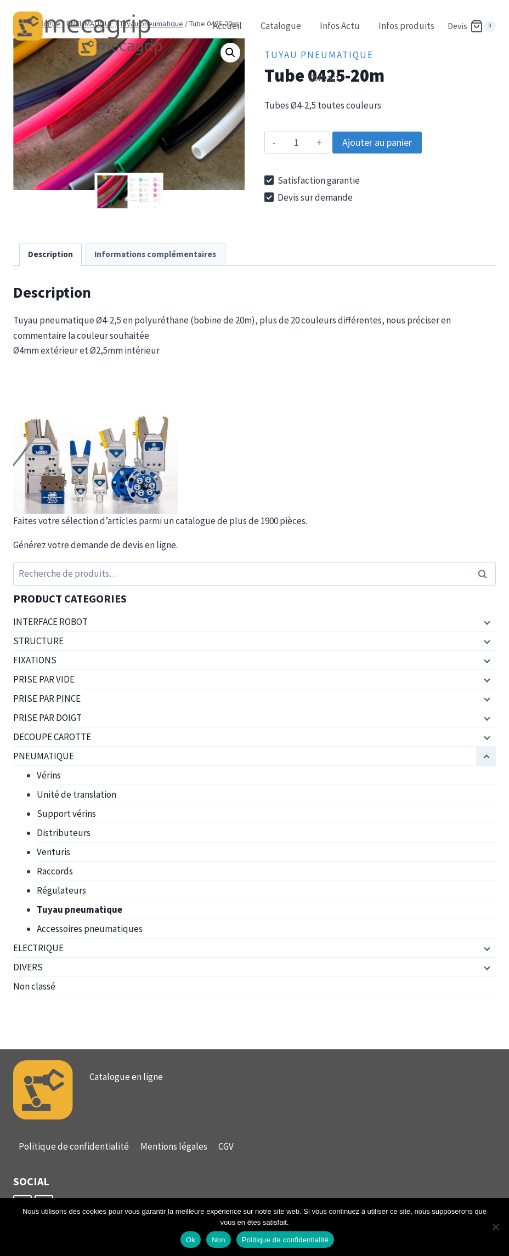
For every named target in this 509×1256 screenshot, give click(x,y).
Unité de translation (76, 794)
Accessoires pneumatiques (90, 929)
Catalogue (281, 26)
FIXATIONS (34, 660)
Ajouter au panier (377, 142)
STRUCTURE (38, 641)
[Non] (495, 1226)
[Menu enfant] (486, 622)
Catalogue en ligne (126, 1077)
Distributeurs (64, 833)
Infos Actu (340, 26)
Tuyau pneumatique (79, 909)
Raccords (55, 871)
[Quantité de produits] (296, 142)
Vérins (49, 775)
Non (218, 1240)
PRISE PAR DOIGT (47, 718)
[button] (230, 52)
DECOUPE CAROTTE (52, 737)
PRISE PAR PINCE (47, 698)
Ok (190, 1240)
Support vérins (66, 814)
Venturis (53, 852)
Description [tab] (50, 254)
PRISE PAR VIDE (44, 679)
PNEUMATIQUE (43, 756)
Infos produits (406, 26)
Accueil (227, 26)
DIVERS (28, 967)
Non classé (34, 986)
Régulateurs (61, 890)
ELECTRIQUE (38, 948)
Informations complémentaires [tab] (155, 254)
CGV (226, 1146)
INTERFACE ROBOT (50, 622)
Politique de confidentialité (74, 1146)
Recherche (485, 573)
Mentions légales (173, 1146)
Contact (324, 78)
